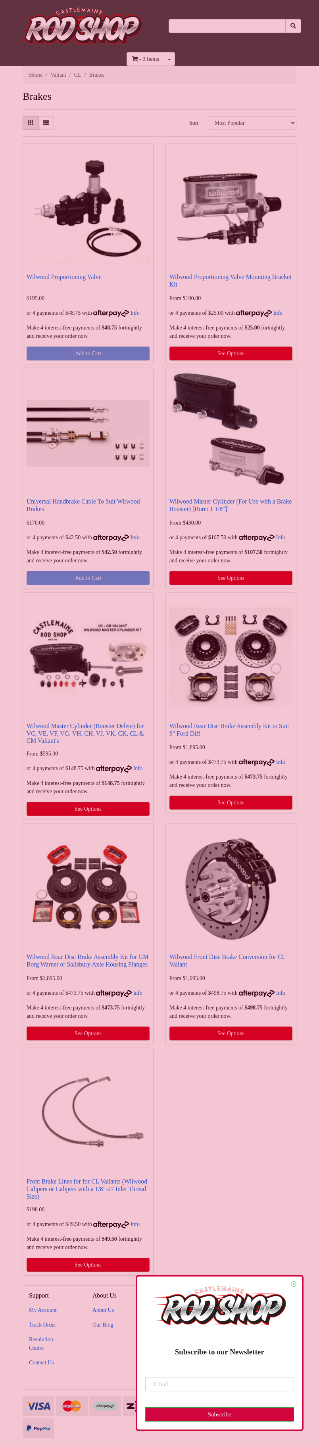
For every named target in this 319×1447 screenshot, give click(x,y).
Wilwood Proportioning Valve (64, 276)
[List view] (46, 123)
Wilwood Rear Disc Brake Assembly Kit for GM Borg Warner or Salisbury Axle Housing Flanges (88, 960)
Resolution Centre (41, 1344)
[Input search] (227, 26)
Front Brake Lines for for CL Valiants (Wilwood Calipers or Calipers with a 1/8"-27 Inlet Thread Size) (87, 1189)
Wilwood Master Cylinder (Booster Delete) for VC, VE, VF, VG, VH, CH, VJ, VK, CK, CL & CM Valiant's (85, 733)
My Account (43, 1310)
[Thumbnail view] (30, 123)
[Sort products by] (252, 123)
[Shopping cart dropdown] (169, 59)
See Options (230, 353)
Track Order (42, 1325)
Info (135, 313)
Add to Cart (88, 353)
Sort (193, 123)
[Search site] (293, 26)
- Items (145, 59)
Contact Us (41, 1363)
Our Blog (102, 1325)
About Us (103, 1310)
